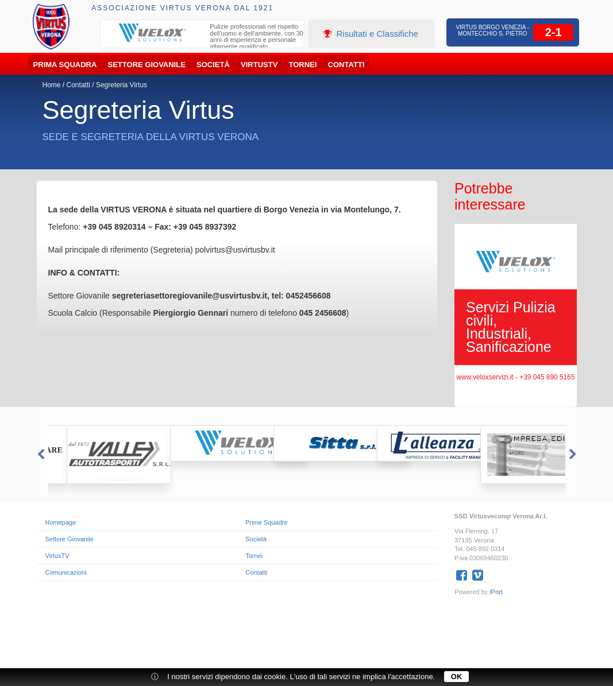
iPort (496, 591)
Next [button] (574, 454)
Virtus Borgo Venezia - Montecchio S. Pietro (492, 30)
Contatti (346, 64)
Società (213, 64)
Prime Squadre (266, 522)
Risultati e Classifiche (370, 33)
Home (52, 85)
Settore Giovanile (147, 64)
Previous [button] (39, 454)
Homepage (60, 522)
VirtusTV (259, 64)
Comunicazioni (66, 572)
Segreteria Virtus (121, 85)
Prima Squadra (65, 64)
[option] (202, 38)
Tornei (303, 64)
